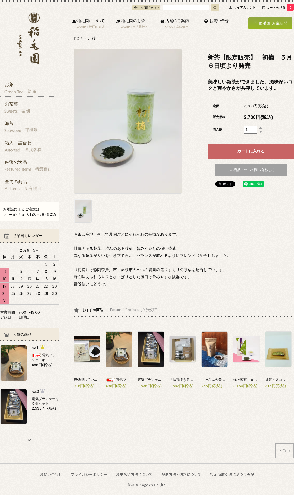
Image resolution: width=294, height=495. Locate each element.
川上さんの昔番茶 (214, 379)
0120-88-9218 (42, 214)
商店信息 (182, 26)
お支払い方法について (134, 474)
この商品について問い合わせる (251, 170)
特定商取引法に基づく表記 (232, 474)
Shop (169, 26)
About (81, 26)
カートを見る (280, 7)
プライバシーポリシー (89, 474)
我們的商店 (97, 26)
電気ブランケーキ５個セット (160, 379)
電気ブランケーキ (124, 379)
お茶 (92, 38)
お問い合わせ (51, 474)
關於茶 (143, 26)
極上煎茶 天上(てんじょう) (254, 379)
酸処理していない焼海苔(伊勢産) (98, 379)
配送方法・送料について (181, 474)
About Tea (128, 26)
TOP (78, 38)
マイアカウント (245, 7)
